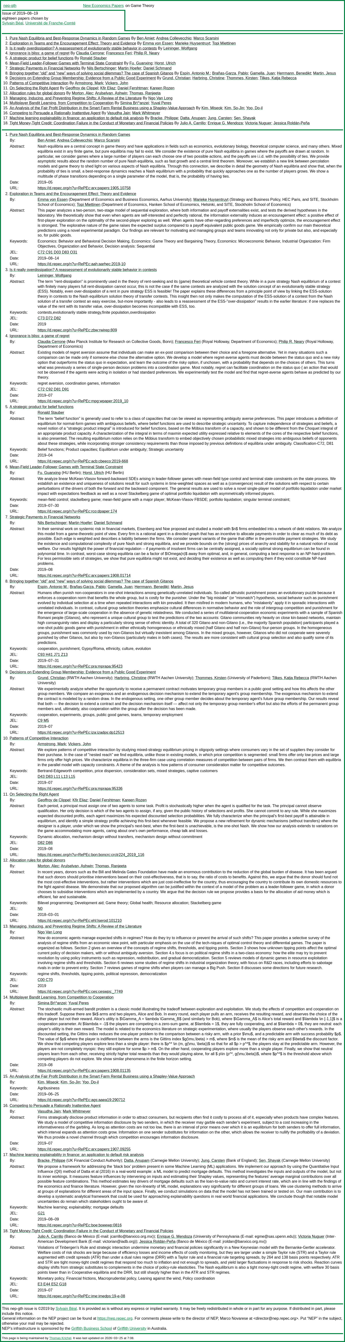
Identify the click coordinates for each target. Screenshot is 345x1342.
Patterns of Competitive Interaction (39, 83)
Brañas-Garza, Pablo (230, 73)
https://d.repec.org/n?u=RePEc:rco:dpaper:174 (77, 511)
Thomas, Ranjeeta (145, 93)
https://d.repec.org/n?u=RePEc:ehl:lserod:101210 (80, 921)
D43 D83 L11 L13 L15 (56, 777)
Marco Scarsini (206, 38)
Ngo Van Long (160, 98)
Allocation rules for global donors (37, 93)
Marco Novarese (234, 1318)
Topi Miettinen (224, 43)
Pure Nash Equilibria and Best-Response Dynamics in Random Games (70, 38)
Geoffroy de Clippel (81, 88)
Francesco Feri (119, 53)
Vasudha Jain (118, 113)
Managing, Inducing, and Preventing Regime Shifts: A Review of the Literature (76, 98)
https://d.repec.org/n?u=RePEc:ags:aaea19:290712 (81, 1100)
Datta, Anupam (193, 118)
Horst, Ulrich (165, 63)
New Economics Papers (103, 6)
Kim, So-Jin (234, 108)
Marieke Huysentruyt (192, 43)
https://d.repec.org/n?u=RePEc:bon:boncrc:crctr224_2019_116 (91, 855)
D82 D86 (45, 843)
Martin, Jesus (324, 73)
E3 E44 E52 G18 (52, 1284)
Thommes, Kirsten (242, 78)
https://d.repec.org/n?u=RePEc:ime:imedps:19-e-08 (81, 1296)
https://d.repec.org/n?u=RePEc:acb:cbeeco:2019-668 (83, 461)
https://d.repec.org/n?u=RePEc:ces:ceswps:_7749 (80, 991)
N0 (40, 909)
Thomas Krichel (60, 1338)
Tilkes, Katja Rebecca (277, 78)
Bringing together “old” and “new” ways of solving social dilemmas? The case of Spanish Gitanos (91, 73)
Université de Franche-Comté (50, 23)
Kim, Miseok (211, 108)
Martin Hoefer (129, 68)
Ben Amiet (145, 38)
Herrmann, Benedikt (294, 73)
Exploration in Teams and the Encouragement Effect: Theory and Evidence (73, 43)
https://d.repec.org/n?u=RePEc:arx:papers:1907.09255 (84, 1149)
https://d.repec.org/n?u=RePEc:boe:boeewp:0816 (80, 1225)
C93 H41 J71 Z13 (53, 655)
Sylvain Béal (12, 23)
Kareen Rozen (162, 88)
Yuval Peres (161, 103)
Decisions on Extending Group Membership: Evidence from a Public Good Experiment (83, 78)
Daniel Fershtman (133, 88)
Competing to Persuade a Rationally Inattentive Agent (55, 113)
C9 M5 (43, 720)
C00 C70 (45, 980)
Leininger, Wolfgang (180, 48)
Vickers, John (116, 83)
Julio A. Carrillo (193, 123)
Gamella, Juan (262, 73)
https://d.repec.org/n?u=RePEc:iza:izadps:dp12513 (81, 732)
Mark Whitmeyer (146, 113)
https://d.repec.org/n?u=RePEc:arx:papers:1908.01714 (84, 575)
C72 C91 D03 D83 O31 (57, 252)
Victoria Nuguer (258, 123)
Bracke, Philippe (164, 118)
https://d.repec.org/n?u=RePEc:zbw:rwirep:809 (77, 330)
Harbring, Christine (208, 78)
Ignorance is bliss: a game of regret (39, 53)
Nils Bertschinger (101, 68)
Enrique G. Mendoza (225, 123)
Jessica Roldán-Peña (291, 123)
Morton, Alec (82, 93)
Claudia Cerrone (90, 53)
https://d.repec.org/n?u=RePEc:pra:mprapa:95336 (80, 789)
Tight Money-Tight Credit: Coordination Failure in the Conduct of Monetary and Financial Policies (91, 123)
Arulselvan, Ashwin (111, 93)
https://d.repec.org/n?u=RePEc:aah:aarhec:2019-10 (82, 264)
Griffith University (131, 1328)
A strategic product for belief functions (42, 58)
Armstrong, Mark (89, 83)
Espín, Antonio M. (195, 73)
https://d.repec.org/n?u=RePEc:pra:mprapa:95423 (80, 666)
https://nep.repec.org (114, 1318)
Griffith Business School (91, 1328)
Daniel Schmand (157, 68)
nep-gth (9, 6)
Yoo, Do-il (254, 108)
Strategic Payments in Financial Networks (45, 68)
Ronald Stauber (93, 58)
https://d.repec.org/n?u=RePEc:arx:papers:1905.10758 (84, 188)
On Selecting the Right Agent (34, 88)
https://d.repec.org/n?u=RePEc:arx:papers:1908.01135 (84, 1071)
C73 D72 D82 (49, 318)
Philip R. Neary (146, 53)
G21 (41, 1213)
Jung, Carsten (220, 118)
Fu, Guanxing (140, 63)
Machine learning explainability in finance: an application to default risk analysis (77, 118)
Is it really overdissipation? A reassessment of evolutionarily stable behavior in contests (83, 48)
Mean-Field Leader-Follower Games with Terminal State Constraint (66, 63)
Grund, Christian (176, 78)
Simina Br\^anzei (134, 103)
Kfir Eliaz (107, 88)
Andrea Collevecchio (173, 38)
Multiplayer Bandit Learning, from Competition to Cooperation (62, 103)
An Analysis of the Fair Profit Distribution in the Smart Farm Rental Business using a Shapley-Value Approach (102, 108)
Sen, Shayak (245, 118)
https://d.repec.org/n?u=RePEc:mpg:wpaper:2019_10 (83, 401)
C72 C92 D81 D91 (53, 389)
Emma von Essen (158, 43)
